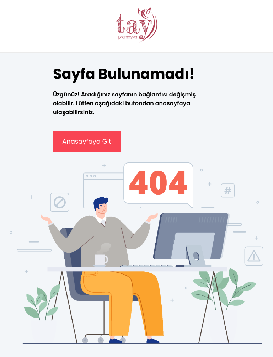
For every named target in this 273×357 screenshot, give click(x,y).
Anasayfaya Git (86, 141)
